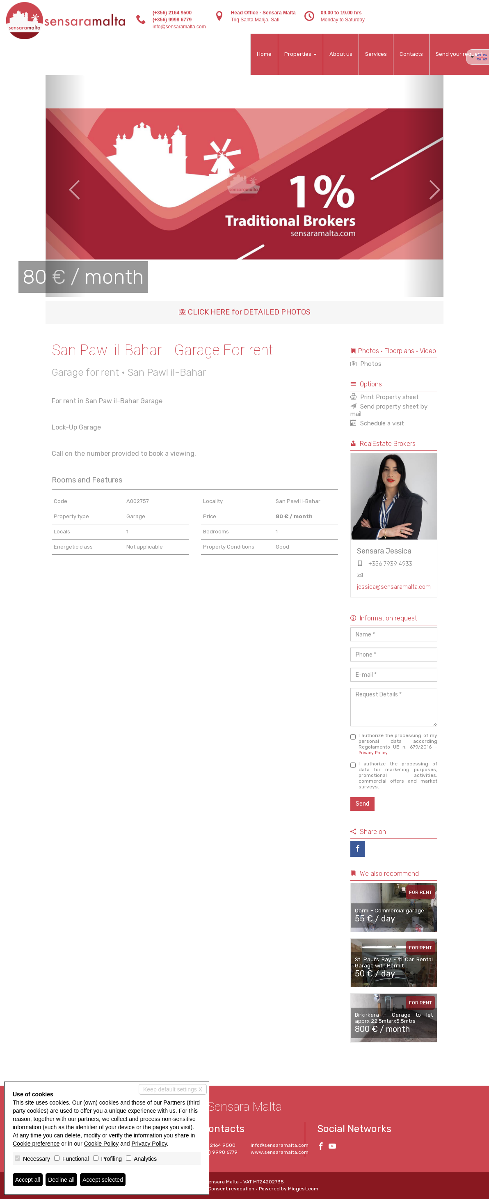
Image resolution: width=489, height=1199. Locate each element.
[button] (65, 184)
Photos (366, 364)
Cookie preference (36, 1143)
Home (264, 54)
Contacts (411, 54)
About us (340, 54)
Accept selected (102, 1179)
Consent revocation (231, 1189)
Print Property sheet (384, 397)
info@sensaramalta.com (179, 27)
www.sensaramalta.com (279, 1152)
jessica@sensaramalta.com (394, 586)
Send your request (459, 54)
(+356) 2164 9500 (172, 13)
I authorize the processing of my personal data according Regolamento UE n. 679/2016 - (394, 744)
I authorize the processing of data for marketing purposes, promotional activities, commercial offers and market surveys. (394, 775)
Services (376, 54)
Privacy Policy (373, 753)
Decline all (61, 1179)
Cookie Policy (101, 1143)
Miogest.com (303, 1189)
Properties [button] (300, 54)
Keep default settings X (172, 1089)
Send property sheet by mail (388, 410)
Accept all (27, 1179)
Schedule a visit (377, 423)
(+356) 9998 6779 (172, 20)
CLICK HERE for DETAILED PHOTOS (245, 312)
